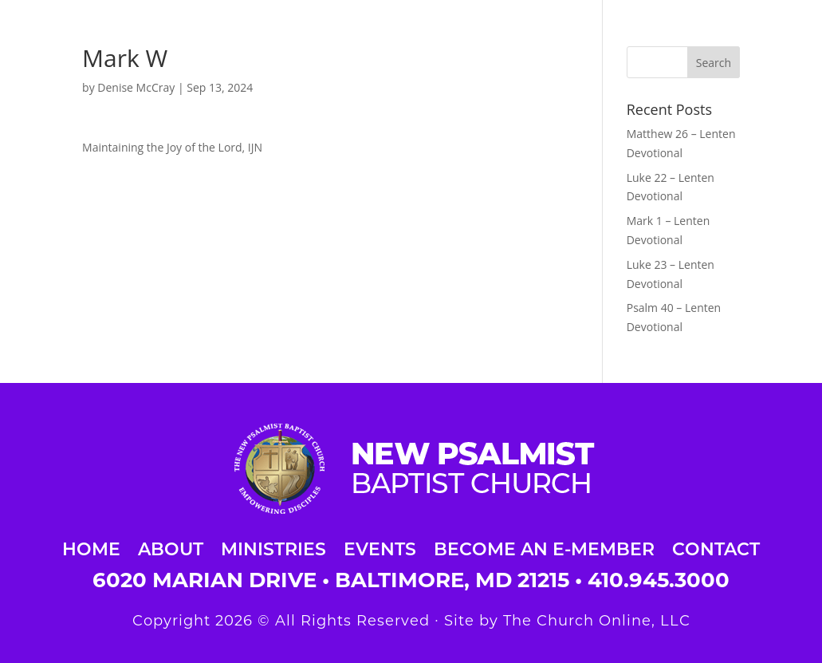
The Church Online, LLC (596, 620)
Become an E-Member (544, 547)
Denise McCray (136, 87)
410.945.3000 (659, 580)
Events (380, 547)
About (170, 547)
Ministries (273, 547)
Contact (716, 547)
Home (91, 547)
